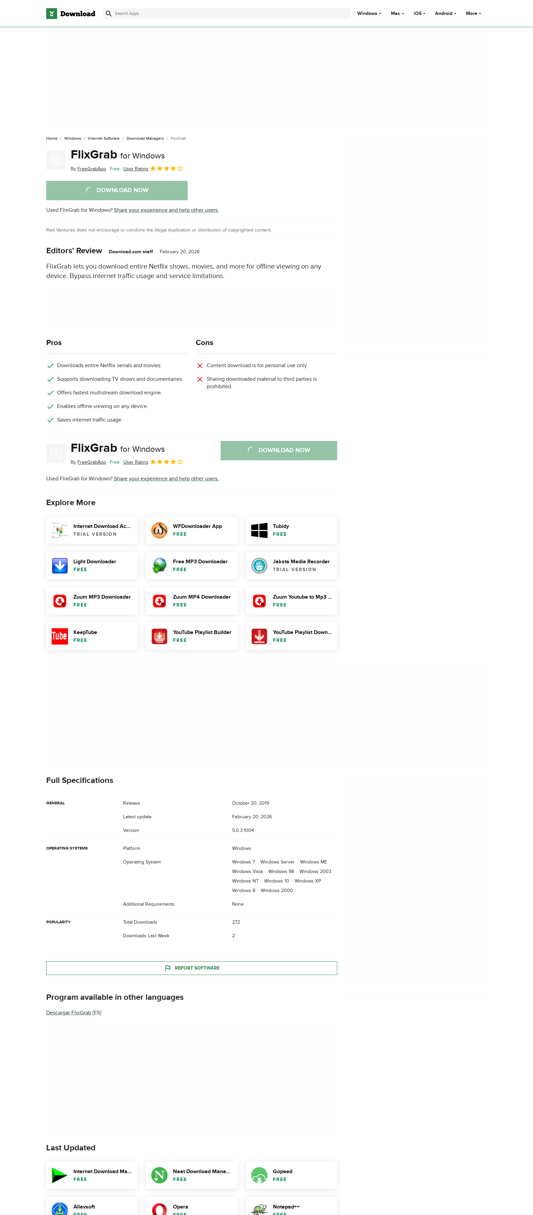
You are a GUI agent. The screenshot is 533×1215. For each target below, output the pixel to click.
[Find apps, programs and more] (226, 13)
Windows (367, 13)
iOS (418, 13)
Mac (395, 13)
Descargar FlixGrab (68, 1012)
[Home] (51, 138)
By (88, 169)
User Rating (153, 168)
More (474, 13)
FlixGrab (118, 154)
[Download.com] (70, 13)
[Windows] (72, 138)
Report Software (192, 968)
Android (443, 13)
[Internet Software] (104, 138)
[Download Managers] (145, 138)
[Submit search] (108, 13)
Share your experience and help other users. (166, 210)
